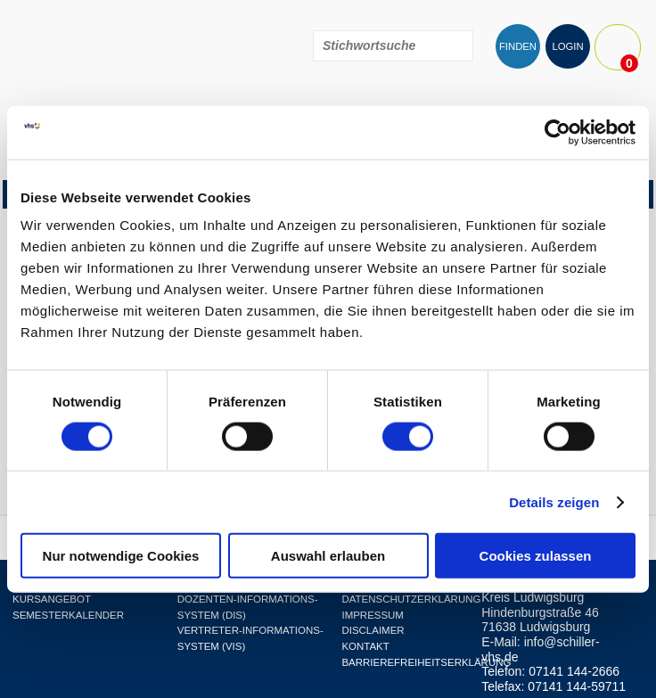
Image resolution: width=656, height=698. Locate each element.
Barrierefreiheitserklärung (426, 662)
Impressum (372, 615)
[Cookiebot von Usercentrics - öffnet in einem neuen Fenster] (558, 132)
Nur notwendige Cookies (121, 555)
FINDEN (518, 46)
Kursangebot (51, 599)
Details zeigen (554, 501)
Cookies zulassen (536, 555)
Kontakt (365, 646)
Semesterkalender (68, 615)
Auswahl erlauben (328, 555)
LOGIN (567, 46)
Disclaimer (372, 630)
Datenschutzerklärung (410, 599)
